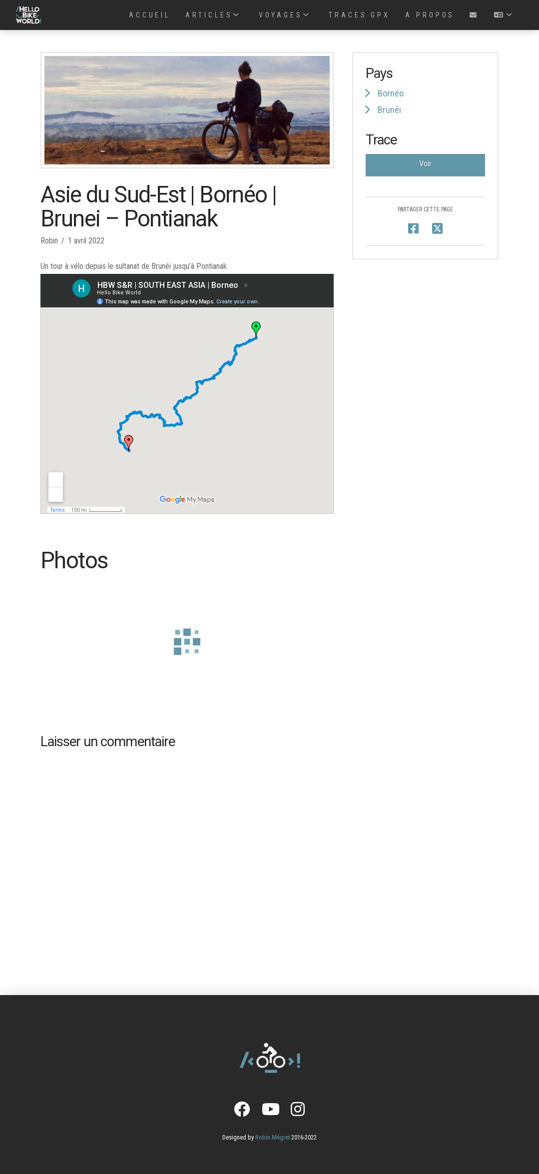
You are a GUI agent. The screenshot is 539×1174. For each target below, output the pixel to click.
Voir (425, 163)
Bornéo (391, 93)
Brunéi (389, 109)
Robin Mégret (272, 1137)
